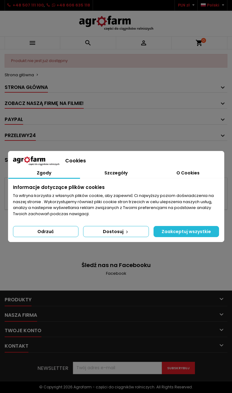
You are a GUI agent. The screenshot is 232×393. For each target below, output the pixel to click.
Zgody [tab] (44, 173)
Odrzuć (45, 231)
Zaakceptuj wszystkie (186, 231)
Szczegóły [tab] (116, 173)
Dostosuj (116, 231)
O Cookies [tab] (188, 173)
